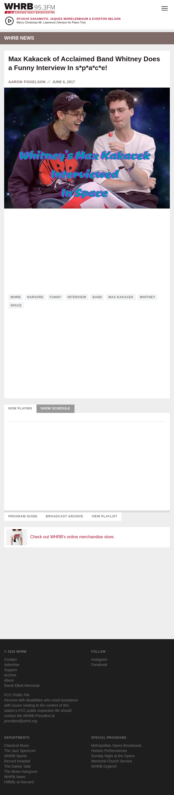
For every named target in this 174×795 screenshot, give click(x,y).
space (16, 305)
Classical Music (16, 745)
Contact (10, 659)
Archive (10, 675)
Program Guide (23, 516)
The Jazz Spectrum (20, 751)
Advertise (11, 665)
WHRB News (15, 777)
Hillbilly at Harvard (19, 782)
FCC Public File (16, 695)
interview (76, 297)
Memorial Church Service (111, 761)
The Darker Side (17, 766)
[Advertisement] (87, 251)
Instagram (99, 659)
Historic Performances (109, 751)
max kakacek (121, 297)
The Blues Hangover (21, 771)
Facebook (99, 665)
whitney (148, 297)
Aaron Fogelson (27, 82)
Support (10, 670)
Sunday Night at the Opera (112, 756)
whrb (15, 297)
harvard (35, 297)
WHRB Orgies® (104, 766)
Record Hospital (17, 761)
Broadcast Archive (64, 516)
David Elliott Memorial (21, 685)
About (9, 680)
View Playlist (104, 516)
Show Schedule (55, 408)
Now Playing (20, 408)
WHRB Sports (15, 756)
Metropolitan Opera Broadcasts (116, 745)
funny (55, 297)
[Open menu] (164, 8)
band (97, 297)
